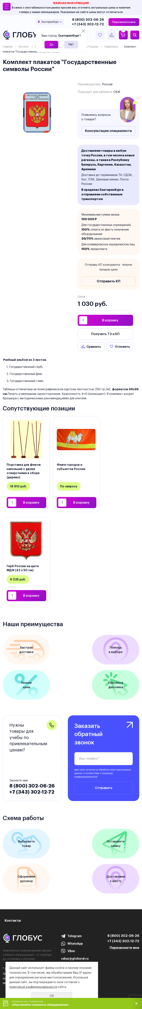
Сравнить (94, 346)
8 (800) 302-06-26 (88, 19)
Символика (111, 46)
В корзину (110, 320)
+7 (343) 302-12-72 (88, 24)
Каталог (23, 46)
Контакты (13, 920)
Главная (7, 46)
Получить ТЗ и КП (105, 334)
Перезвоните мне (124, 947)
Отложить (122, 346)
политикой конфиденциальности (33, 986)
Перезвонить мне (124, 22)
